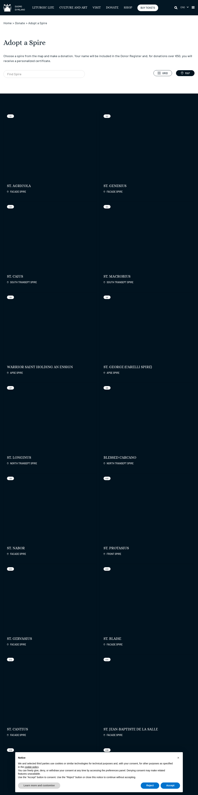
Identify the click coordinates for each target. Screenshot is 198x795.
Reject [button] (150, 785)
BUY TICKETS (148, 7)
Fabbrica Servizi (179, 728)
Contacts (139, 735)
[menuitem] (184, 7)
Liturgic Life (43, 7)
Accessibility (76, 735)
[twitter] (134, 709)
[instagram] (126, 709)
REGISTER (37, 710)
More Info (21, 645)
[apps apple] (186, 708)
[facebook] (117, 709)
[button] (193, 7)
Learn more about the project (124, 515)
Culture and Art (73, 7)
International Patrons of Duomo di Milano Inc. (180, 737)
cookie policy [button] (31, 767)
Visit (97, 7)
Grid (163, 73)
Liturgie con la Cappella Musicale (112, 741)
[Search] (176, 7)
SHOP (128, 7)
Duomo (140, 728)
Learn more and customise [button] (39, 785)
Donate (112, 7)
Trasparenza (76, 740)
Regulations (79, 728)
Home (7, 23)
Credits (190, 780)
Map (185, 73)
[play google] (168, 708)
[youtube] (143, 709)
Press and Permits (80, 744)
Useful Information (112, 735)
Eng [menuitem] (183, 7)
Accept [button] (170, 785)
